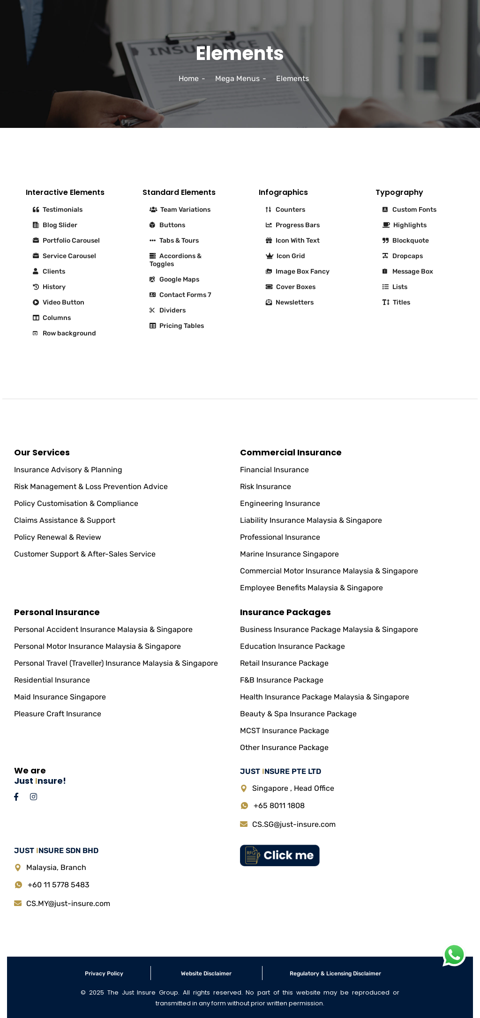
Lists (394, 287)
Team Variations (180, 210)
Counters (285, 210)
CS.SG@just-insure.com (294, 824)
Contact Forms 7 (180, 295)
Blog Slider (55, 225)
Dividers (168, 310)
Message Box (407, 271)
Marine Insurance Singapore (289, 554)
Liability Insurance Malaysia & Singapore (311, 520)
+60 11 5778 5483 (59, 884)
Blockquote (405, 241)
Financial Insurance (274, 469)
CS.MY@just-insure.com (68, 903)
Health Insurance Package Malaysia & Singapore (324, 696)
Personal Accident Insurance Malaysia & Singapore (103, 629)
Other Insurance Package (284, 747)
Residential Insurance (52, 680)
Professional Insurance (280, 537)
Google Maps (174, 279)
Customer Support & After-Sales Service (85, 554)
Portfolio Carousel (66, 241)
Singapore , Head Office (293, 788)
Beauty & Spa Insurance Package (298, 713)
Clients (49, 271)
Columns (52, 318)
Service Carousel (64, 256)
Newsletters (290, 302)
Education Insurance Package (292, 646)
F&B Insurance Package (281, 680)
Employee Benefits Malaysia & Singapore (311, 587)
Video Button (58, 302)
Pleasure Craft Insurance (57, 713)
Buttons (167, 225)
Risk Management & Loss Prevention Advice (91, 486)
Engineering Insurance (280, 503)
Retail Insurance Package (284, 663)
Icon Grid (285, 256)
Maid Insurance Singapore (60, 696)
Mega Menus (237, 78)
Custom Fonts (409, 210)
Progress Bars (293, 225)
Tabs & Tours (174, 241)
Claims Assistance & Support (64, 520)
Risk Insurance (265, 486)
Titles (396, 302)
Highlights (404, 225)
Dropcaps (402, 256)
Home (189, 78)
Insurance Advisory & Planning (68, 469)
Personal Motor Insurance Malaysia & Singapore (97, 646)
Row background (64, 333)
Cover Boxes (290, 287)
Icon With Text (293, 241)
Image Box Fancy (298, 271)
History (49, 287)
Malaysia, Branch (56, 867)
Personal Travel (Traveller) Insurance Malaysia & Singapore (116, 663)
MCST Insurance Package (284, 730)
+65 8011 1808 (279, 805)
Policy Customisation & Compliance (76, 503)
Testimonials (57, 210)
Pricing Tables (177, 326)
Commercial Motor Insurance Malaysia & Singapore (329, 570)
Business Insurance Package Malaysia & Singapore (329, 629)
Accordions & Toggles (176, 260)
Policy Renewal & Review (57, 537)
